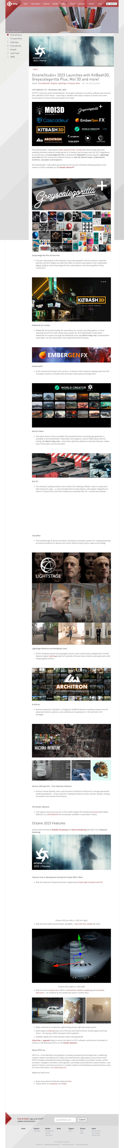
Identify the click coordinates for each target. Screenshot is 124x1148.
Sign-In (111, 4)
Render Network (66, 167)
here (69, 1081)
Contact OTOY (96, 1135)
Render (55, 4)
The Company (96, 1133)
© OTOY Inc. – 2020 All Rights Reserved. (48, 1144)
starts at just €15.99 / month (70, 150)
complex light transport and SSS (90, 882)
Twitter (64, 1084)
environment (71, 990)
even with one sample (84, 924)
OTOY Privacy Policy (82, 1144)
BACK (35, 69)
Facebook (53, 1084)
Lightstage (13, 42)
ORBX (11, 57)
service (95, 812)
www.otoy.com (60, 1067)
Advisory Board (96, 1131)
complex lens (53, 990)
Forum (72, 4)
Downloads (35, 4)
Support (82, 4)
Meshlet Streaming (60, 830)
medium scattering (84, 990)
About (100, 4)
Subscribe (36, 1040)
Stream (91, 4)
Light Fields (13, 53)
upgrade (46, 1040)
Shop (25, 4)
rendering (51, 1031)
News (64, 4)
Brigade (11, 49)
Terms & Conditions (68, 1144)
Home (23, 1128)
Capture (46, 4)
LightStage (62, 83)
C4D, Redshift (52, 814)
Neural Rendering (79, 830)
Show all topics (14, 35)
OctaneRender (14, 46)
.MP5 (81, 1131)
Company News (14, 38)
